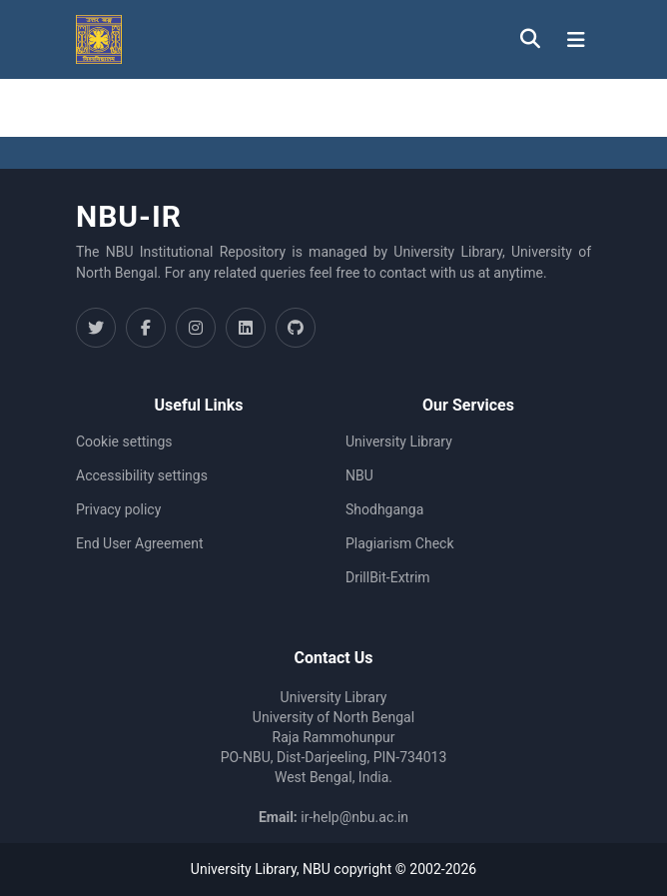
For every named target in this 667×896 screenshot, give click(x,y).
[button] (99, 39)
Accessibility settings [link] (142, 475)
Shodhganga (384, 509)
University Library (398, 441)
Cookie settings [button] (124, 441)
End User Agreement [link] (139, 543)
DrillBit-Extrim (387, 577)
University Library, (247, 869)
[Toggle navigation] (576, 40)
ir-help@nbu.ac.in (354, 817)
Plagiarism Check (399, 543)
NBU (359, 475)
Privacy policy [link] (118, 509)
